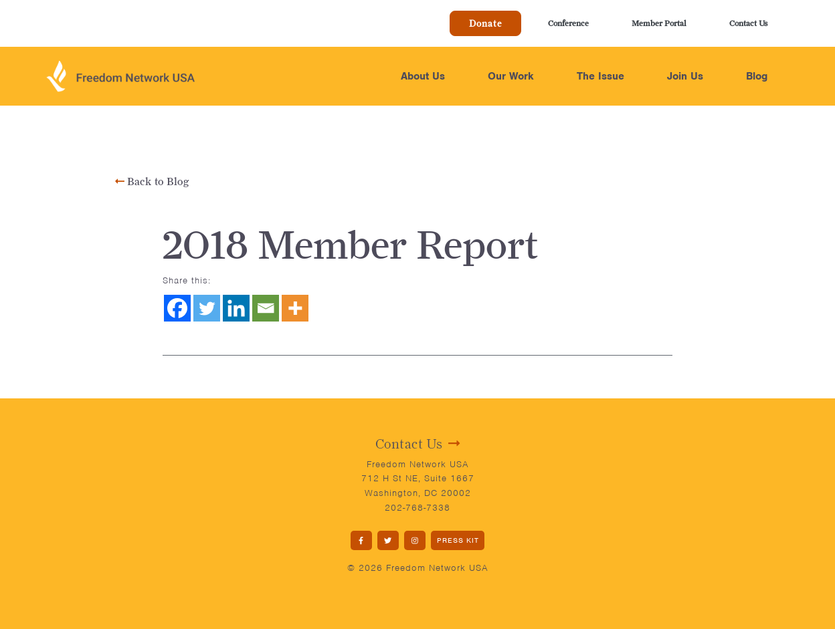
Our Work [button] (511, 76)
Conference (568, 23)
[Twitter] (206, 308)
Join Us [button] (685, 76)
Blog (756, 76)
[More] (295, 308)
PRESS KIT (458, 540)
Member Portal (659, 23)
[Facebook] (177, 308)
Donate (485, 23)
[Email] (265, 308)
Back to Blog (152, 181)
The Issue (600, 76)
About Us (423, 76)
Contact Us (748, 23)
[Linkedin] (236, 308)
